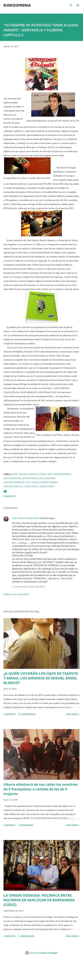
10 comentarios (26, 714)
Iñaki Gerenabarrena (59, 474)
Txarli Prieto (31, 486)
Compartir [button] (9, 496)
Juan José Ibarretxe (14, 482)
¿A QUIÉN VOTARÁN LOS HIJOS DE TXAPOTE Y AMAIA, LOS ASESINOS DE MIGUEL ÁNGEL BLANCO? (40, 678)
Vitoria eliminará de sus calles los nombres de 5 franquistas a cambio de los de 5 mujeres (40, 789)
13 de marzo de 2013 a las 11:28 (28, 586)
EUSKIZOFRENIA (17, 5)
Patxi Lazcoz (32, 482)
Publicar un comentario (16, 594)
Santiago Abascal (13, 486)
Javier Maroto (30, 478)
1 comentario (25, 825)
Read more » (73, 714)
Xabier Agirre (46, 486)
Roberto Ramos (49, 482)
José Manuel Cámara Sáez (26, 518)
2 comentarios (26, 936)
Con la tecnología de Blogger (41, 952)
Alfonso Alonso (37, 474)
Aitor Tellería (19, 474)
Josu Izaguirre (47, 478)
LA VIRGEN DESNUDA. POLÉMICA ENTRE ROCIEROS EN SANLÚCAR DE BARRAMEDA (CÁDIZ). (39, 900)
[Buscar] (71, 5)
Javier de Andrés (12, 478)
